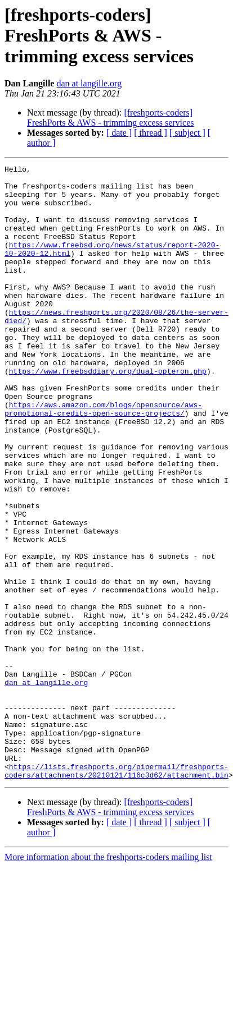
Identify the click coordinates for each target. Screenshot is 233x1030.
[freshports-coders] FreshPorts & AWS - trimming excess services (110, 117)
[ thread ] (150, 132)
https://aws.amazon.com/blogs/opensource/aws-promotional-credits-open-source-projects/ (103, 458)
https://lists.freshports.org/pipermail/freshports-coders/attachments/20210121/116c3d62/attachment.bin (116, 892)
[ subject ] (187, 132)
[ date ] (119, 132)
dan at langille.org (89, 83)
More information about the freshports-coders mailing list (108, 980)
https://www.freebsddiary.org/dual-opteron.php (108, 413)
